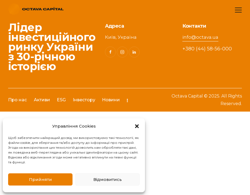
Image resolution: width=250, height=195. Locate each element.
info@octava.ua (200, 37)
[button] (137, 126)
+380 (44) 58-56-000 (207, 49)
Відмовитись (107, 179)
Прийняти (40, 179)
